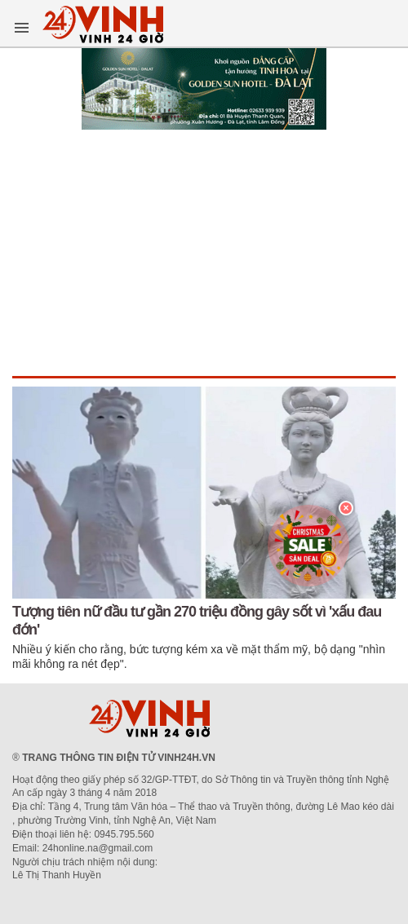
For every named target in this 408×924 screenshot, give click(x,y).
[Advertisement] (204, 253)
